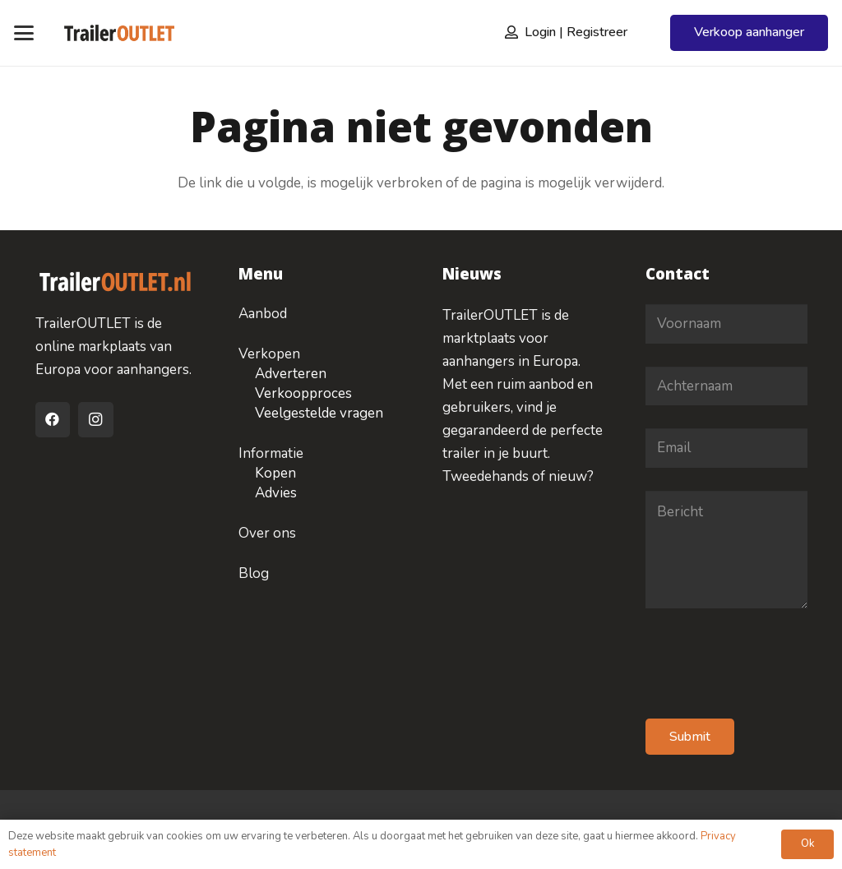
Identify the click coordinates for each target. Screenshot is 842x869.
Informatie (270, 453)
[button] (23, 33)
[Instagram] (95, 419)
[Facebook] (53, 419)
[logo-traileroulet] (118, 33)
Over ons (267, 533)
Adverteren (290, 373)
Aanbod (262, 313)
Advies (276, 492)
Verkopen (269, 353)
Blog (253, 573)
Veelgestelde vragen (319, 413)
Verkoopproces (303, 393)
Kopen (275, 473)
